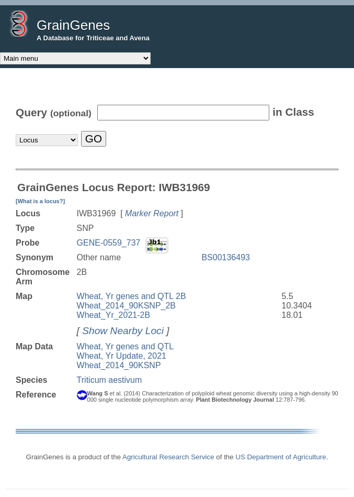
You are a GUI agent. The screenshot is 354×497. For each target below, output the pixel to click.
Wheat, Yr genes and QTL (125, 346)
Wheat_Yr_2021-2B (114, 315)
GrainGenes (73, 25)
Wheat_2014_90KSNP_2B (126, 305)
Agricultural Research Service (168, 457)
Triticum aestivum (109, 379)
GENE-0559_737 (109, 242)
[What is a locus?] (40, 201)
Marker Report (151, 213)
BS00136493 (225, 257)
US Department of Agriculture (280, 457)
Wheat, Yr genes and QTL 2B (131, 296)
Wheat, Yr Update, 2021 (121, 355)
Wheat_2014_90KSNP (119, 365)
